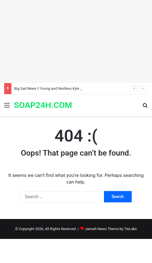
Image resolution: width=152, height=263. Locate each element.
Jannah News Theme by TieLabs (111, 229)
